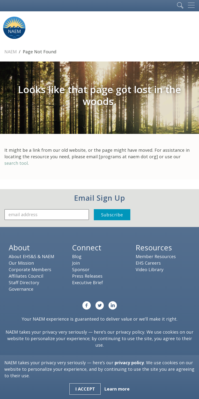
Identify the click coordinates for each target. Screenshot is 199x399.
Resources (154, 247)
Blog (76, 256)
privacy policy (130, 332)
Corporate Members (30, 269)
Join (76, 263)
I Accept (85, 389)
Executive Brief (87, 282)
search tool (16, 163)
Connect (86, 247)
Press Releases (87, 276)
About (19, 247)
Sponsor (80, 269)
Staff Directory (24, 282)
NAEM (11, 52)
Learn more (117, 389)
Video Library (149, 269)
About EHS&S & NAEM (31, 256)
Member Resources (156, 256)
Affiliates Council (26, 276)
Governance (21, 289)
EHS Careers (148, 263)
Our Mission (21, 263)
